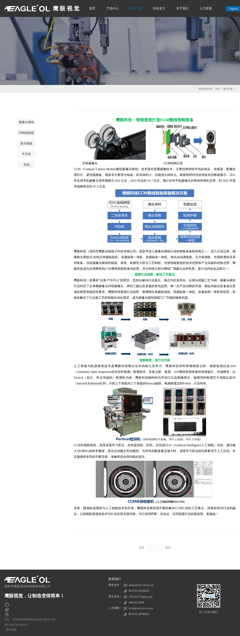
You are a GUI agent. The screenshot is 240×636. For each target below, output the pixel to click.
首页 (92, 8)
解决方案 (228, 88)
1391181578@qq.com (141, 596)
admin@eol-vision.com (141, 585)
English (234, 8)
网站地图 (10, 629)
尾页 (168, 547)
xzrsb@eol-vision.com (141, 608)
